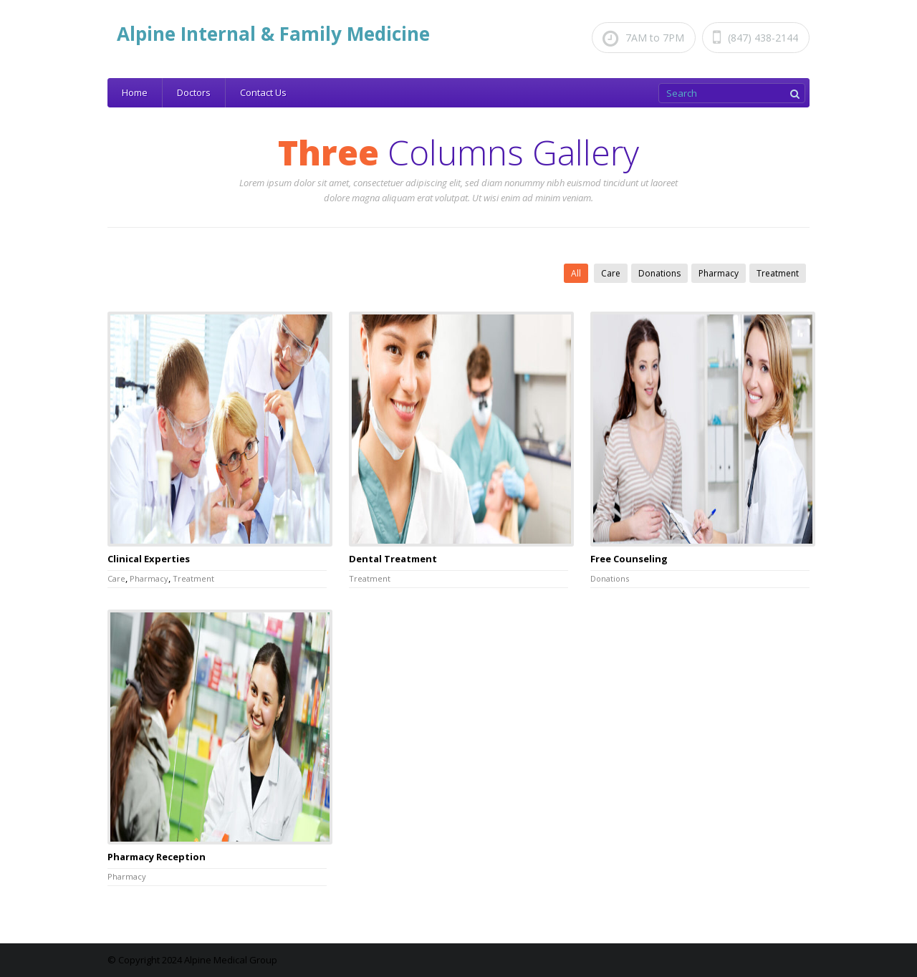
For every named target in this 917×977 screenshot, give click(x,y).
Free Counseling (629, 558)
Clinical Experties (148, 558)
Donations (659, 273)
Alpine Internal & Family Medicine (273, 34)
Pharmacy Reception (156, 856)
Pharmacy (718, 273)
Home (135, 92)
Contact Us (263, 92)
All (576, 273)
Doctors (194, 92)
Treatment (778, 273)
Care (610, 273)
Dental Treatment (393, 558)
